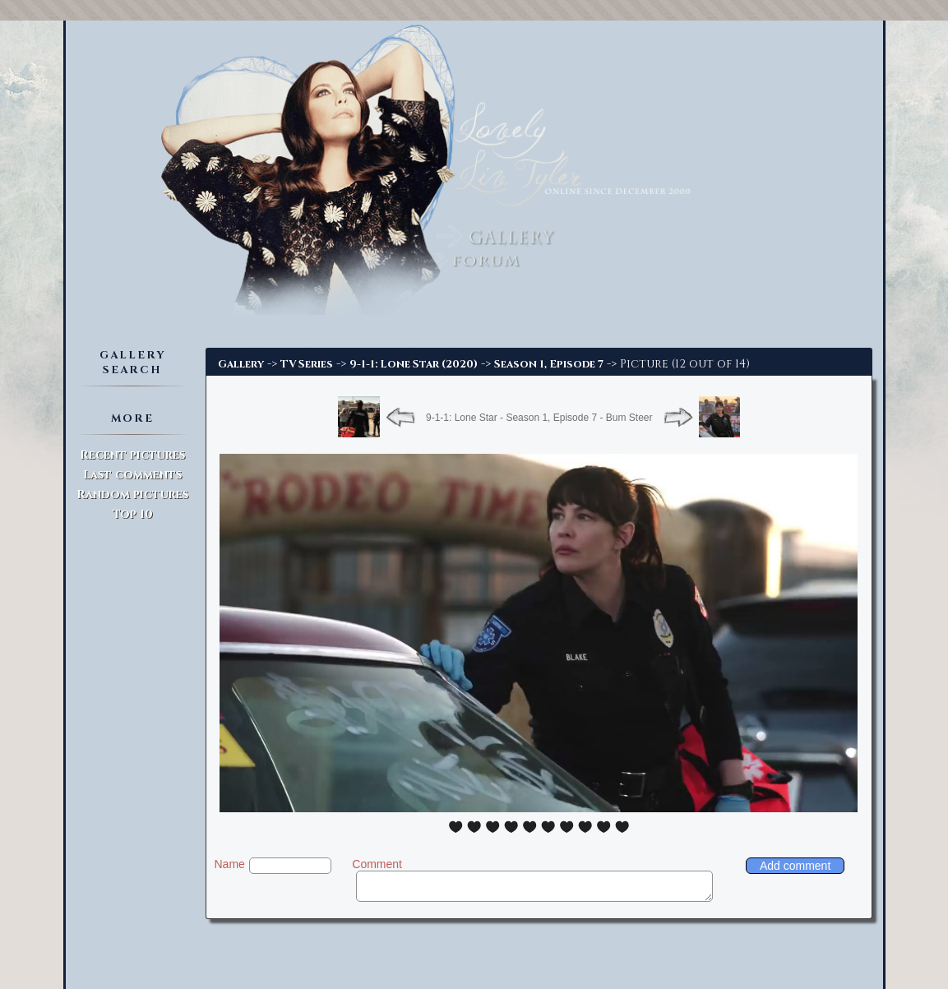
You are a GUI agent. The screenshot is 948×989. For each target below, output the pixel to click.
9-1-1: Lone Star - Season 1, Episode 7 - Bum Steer (539, 417)
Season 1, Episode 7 (548, 364)
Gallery (241, 364)
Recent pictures (132, 455)
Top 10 (133, 514)
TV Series (306, 364)
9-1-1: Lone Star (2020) (413, 364)
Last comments (132, 475)
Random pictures (132, 494)
